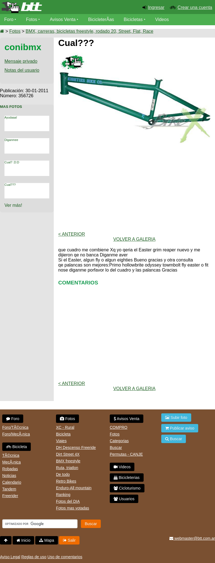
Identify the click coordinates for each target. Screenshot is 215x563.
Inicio (24, 540)
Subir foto (176, 417)
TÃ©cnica (10, 455)
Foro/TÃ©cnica (15, 427)
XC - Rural (65, 427)
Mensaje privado (20, 61)
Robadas (10, 469)
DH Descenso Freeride (76, 447)
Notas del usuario (21, 70)
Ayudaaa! (10, 117)
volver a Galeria (134, 239)
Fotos (31, 19)
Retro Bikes (66, 481)
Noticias (9, 475)
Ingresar (156, 7)
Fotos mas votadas (72, 508)
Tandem (9, 489)
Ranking (63, 494)
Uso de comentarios (64, 557)
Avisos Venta (63, 19)
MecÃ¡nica (11, 462)
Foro (8, 19)
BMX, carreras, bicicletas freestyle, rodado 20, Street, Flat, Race (89, 31)
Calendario (11, 482)
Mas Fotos (11, 107)
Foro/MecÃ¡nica (16, 434)
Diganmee (11, 140)
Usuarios (124, 499)
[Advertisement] (134, 188)
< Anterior (71, 234)
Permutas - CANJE (126, 454)
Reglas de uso (33, 557)
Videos (162, 19)
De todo (63, 474)
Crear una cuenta (194, 7)
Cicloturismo (127, 488)
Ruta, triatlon (67, 467)
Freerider (10, 496)
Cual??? (10, 184)
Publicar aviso (179, 428)
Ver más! (13, 205)
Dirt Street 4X (68, 454)
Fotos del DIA (68, 501)
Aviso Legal (10, 557)
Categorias (119, 441)
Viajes (61, 441)
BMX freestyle (68, 461)
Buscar (116, 447)
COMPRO (118, 427)
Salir (69, 540)
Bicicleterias (127, 477)
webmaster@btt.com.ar (192, 538)
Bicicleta (16, 446)
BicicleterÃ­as (101, 19)
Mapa (46, 540)
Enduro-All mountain (74, 488)
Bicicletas (134, 19)
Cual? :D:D (11, 162)
